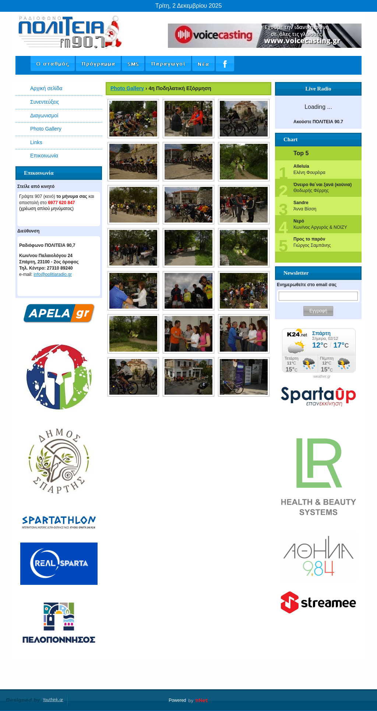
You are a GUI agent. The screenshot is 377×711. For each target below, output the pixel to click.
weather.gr (322, 376)
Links (36, 142)
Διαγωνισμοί (44, 115)
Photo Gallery (45, 129)
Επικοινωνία (44, 156)
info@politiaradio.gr (53, 274)
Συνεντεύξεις (44, 102)
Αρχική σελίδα (46, 88)
